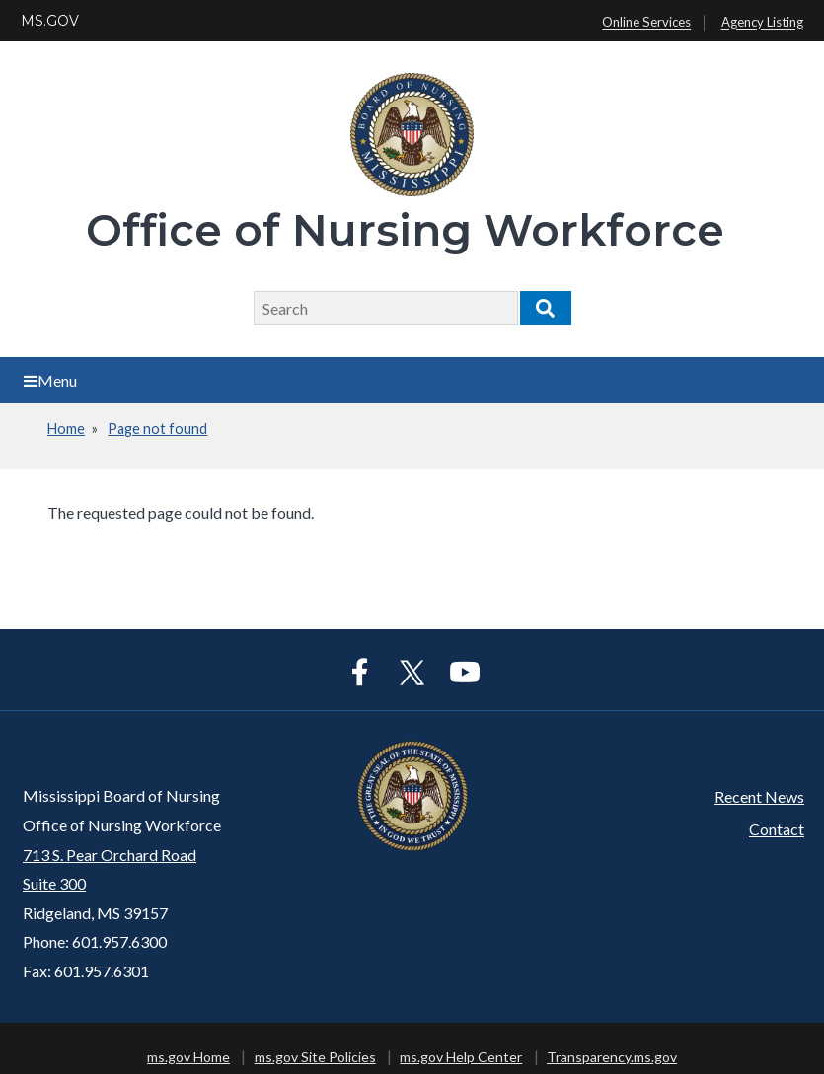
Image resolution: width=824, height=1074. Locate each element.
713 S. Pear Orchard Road (109, 854)
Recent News (759, 796)
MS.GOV (50, 21)
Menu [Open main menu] (50, 380)
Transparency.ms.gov (612, 1056)
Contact (776, 829)
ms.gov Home (188, 1056)
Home (66, 428)
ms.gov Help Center (461, 1056)
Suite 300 (54, 883)
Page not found (157, 428)
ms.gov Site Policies (315, 1056)
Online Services (646, 23)
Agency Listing (762, 23)
